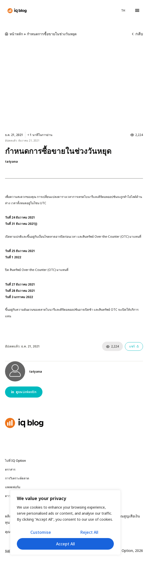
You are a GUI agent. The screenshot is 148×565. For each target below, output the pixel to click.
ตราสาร (11, 469)
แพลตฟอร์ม (12, 487)
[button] (137, 10)
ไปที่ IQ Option (15, 460)
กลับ (137, 34)
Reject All (89, 532)
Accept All (65, 544)
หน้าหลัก (16, 33)
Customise (40, 532)
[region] (65, 522)
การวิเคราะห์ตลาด (18, 478)
